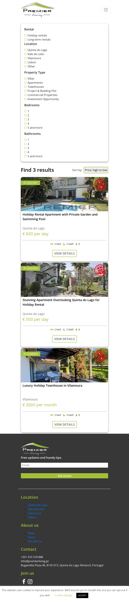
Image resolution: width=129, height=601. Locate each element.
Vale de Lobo (36, 509)
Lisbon (32, 517)
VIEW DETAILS (64, 253)
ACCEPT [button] (82, 595)
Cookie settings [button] (63, 595)
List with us (35, 541)
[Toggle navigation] (106, 9)
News (31, 533)
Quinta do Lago (37, 505)
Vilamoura (34, 513)
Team (31, 537)
